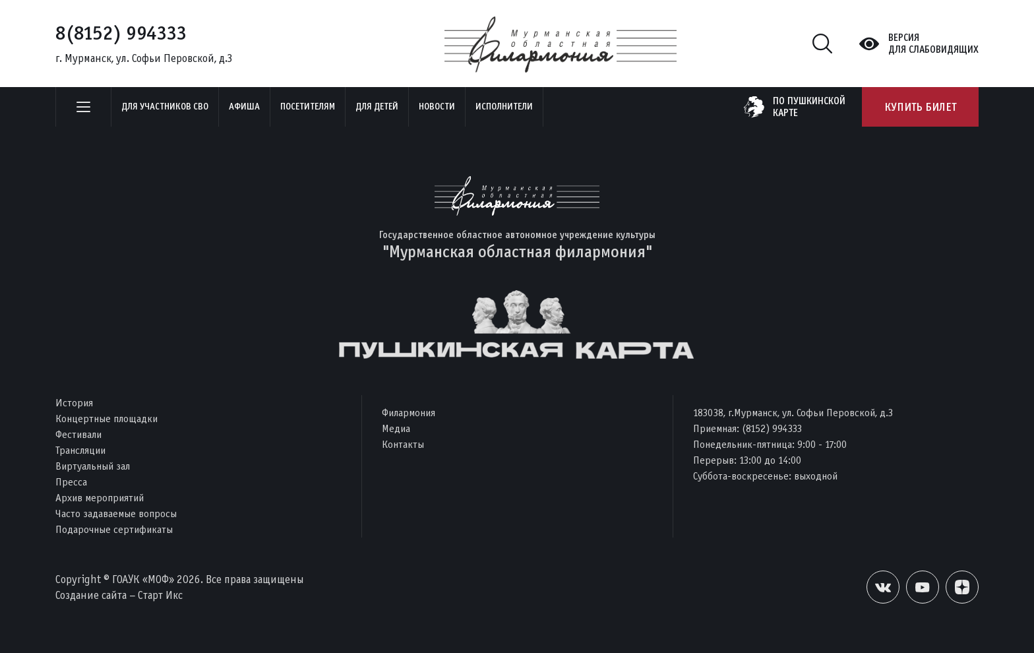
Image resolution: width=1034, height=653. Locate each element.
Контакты (403, 444)
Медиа (396, 428)
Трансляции (80, 450)
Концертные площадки (106, 418)
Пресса (71, 482)
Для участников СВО (164, 106)
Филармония (408, 412)
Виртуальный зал (92, 466)
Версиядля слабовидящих (933, 43)
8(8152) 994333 (121, 33)
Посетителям (307, 106)
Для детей (376, 106)
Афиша (244, 106)
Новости (437, 106)
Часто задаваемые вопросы (116, 513)
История (74, 402)
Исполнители (504, 106)
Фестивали (78, 434)
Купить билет (920, 106)
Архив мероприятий (99, 497)
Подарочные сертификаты (114, 529)
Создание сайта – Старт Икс (119, 595)
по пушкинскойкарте (809, 107)
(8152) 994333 (772, 428)
